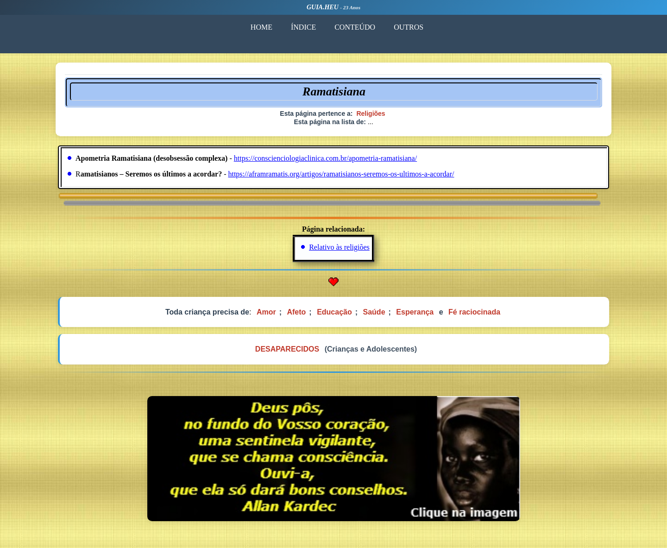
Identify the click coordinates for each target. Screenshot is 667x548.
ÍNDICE (303, 27)
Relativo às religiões (339, 247)
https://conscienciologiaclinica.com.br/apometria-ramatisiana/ (325, 158)
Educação (334, 312)
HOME (261, 27)
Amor (266, 312)
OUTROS (408, 27)
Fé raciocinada (474, 312)
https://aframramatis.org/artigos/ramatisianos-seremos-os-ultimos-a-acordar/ (341, 174)
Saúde (374, 312)
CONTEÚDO (354, 27)
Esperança (415, 312)
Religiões (370, 113)
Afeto (296, 312)
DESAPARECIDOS (287, 349)
